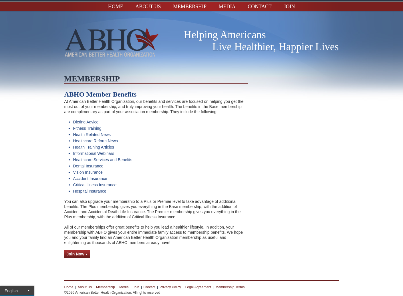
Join (289, 6)
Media (227, 6)
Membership (190, 6)
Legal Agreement (198, 287)
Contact (260, 6)
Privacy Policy (170, 287)
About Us (148, 6)
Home (115, 6)
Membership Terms (230, 287)
